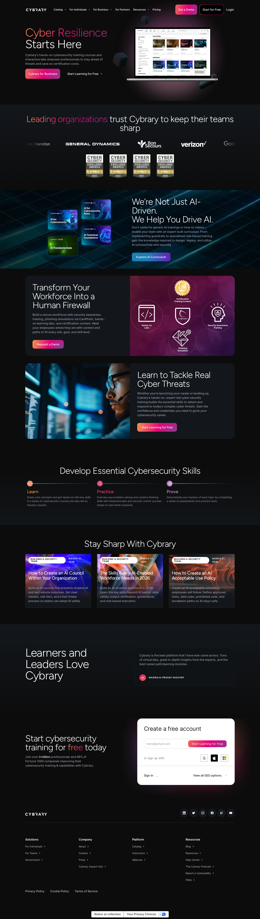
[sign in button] (152, 775)
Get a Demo (186, 9)
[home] (36, 9)
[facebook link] (212, 813)
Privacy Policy (34, 891)
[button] (60, 10)
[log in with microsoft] (224, 758)
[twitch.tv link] (222, 813)
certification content (76, 323)
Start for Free (212, 9)
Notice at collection (107, 914)
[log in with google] (204, 758)
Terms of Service (86, 891)
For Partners (122, 9)
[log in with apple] (214, 758)
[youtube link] (231, 813)
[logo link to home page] (36, 814)
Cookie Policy (59, 891)
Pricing (157, 9)
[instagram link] (203, 813)
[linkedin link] (184, 813)
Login (230, 9)
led (179, 397)
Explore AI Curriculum (151, 257)
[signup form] (186, 744)
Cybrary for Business (42, 74)
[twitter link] (194, 813)
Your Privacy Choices (141, 914)
